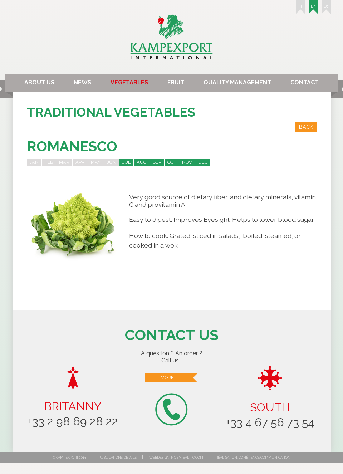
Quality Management (237, 82)
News (82, 82)
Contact (304, 82)
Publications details (117, 457)
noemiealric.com (187, 457)
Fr (300, 9)
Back (306, 127)
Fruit (175, 82)
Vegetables (129, 82)
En (313, 9)
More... (180, 377)
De (326, 9)
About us (39, 82)
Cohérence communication (264, 457)
